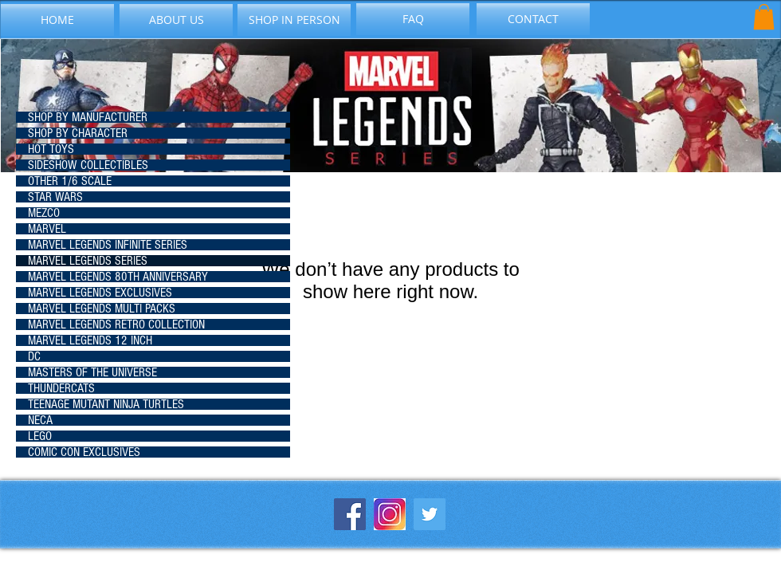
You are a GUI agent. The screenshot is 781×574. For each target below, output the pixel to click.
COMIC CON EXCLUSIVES (84, 452)
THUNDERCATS (61, 388)
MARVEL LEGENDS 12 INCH (90, 340)
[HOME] (57, 20)
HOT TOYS (51, 149)
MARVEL (47, 228)
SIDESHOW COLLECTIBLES (88, 165)
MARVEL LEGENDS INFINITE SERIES (107, 244)
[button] (764, 16)
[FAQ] (412, 19)
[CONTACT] (533, 19)
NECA (40, 420)
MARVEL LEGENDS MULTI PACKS (101, 308)
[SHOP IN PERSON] (294, 20)
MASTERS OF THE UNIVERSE (92, 372)
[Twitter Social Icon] (429, 514)
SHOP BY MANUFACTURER (87, 117)
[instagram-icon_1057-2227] (390, 514)
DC (34, 356)
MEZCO (44, 212)
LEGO (40, 436)
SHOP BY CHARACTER (78, 133)
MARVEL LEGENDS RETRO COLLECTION (116, 324)
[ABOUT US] (176, 20)
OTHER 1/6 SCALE (70, 181)
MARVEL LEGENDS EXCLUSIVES (100, 292)
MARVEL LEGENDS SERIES (87, 260)
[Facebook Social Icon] (350, 514)
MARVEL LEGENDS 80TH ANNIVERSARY (118, 276)
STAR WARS (55, 196)
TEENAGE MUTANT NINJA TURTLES (106, 404)
